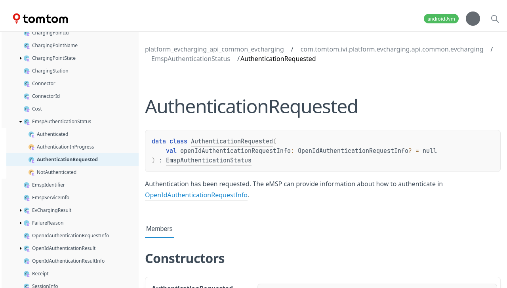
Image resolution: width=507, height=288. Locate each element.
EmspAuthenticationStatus (190, 58)
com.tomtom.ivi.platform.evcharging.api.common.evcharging (392, 49)
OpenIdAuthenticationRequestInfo (353, 151)
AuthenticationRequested (232, 141)
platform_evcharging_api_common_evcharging (214, 49)
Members (159, 228)
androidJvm (441, 19)
